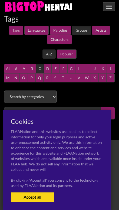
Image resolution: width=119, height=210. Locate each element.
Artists (100, 30)
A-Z (49, 54)
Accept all (32, 197)
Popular (66, 54)
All (8, 68)
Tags (16, 30)
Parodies (60, 30)
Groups (81, 30)
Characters (59, 39)
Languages (36, 30)
